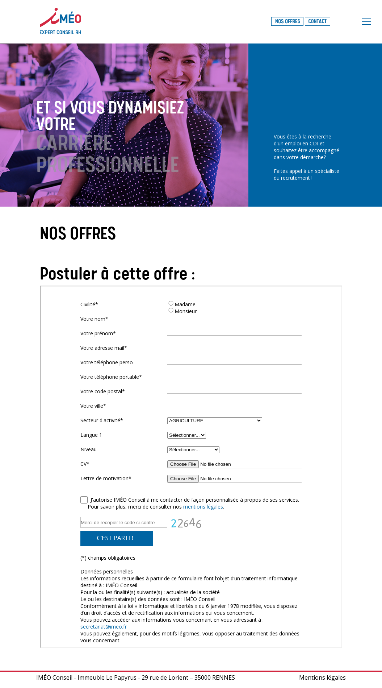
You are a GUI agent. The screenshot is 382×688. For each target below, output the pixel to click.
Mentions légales (322, 677)
